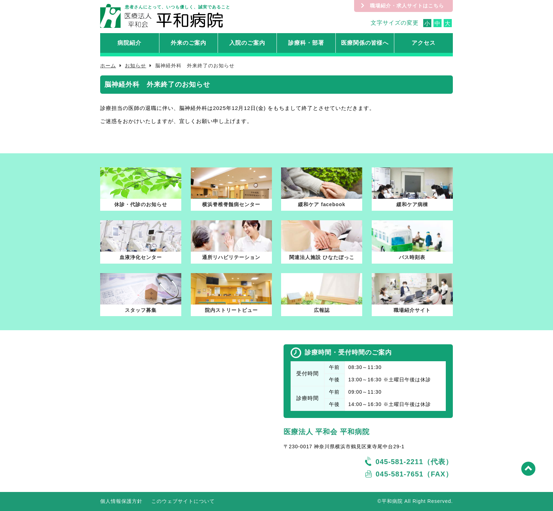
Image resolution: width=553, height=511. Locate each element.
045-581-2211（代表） (414, 462)
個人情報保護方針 (121, 501)
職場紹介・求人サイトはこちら (407, 5)
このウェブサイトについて (183, 501)
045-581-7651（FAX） (414, 474)
